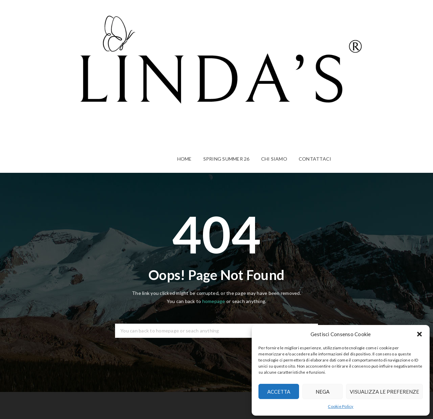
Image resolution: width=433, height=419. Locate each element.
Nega (322, 392)
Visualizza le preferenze (384, 392)
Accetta (278, 392)
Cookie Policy (340, 406)
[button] (419, 334)
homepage (213, 301)
